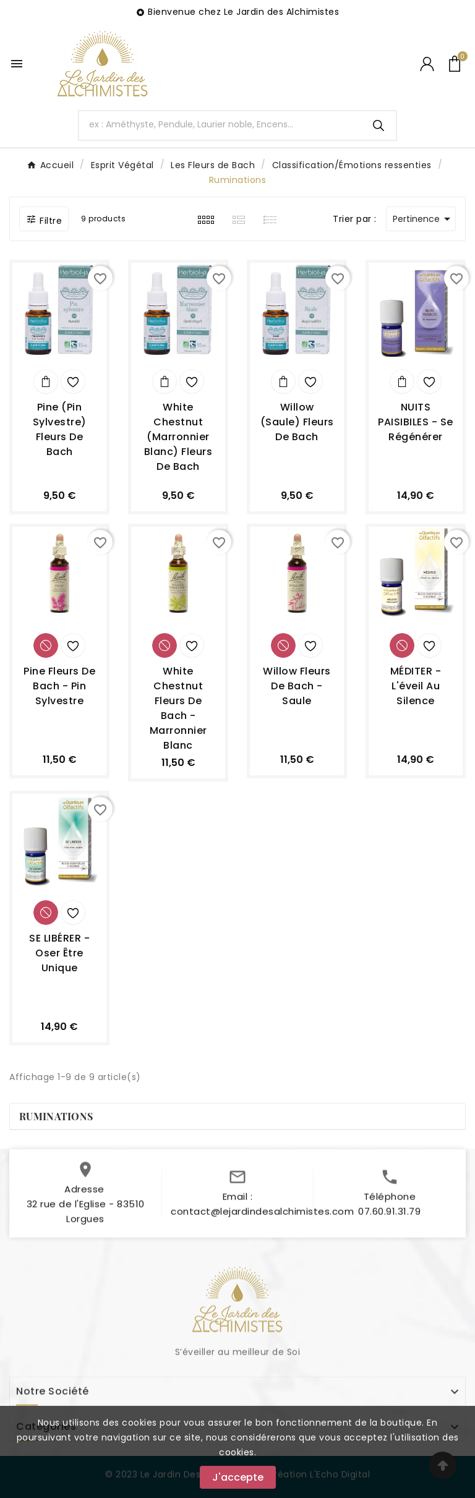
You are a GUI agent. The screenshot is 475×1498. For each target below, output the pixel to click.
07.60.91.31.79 (389, 1217)
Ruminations (56, 1116)
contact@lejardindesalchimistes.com (262, 1217)
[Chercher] (220, 124)
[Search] (378, 125)
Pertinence (424, 218)
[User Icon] (427, 64)
